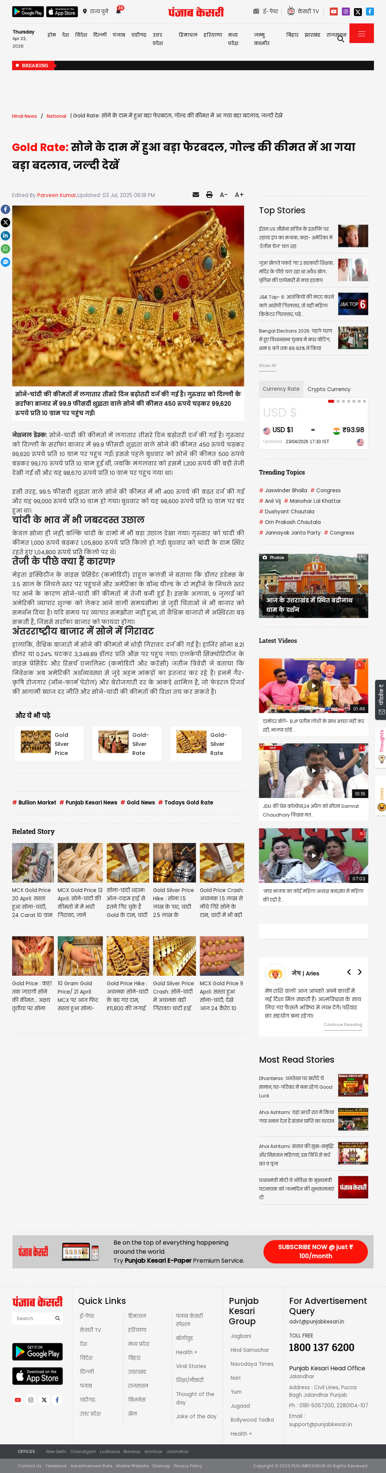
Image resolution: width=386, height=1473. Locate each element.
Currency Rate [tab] (281, 389)
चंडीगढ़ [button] (139, 35)
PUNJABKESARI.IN (308, 1466)
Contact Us (30, 1466)
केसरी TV (90, 1330)
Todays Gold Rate (185, 802)
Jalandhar (177, 1451)
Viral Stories (191, 1366)
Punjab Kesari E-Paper (159, 1260)
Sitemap (161, 1466)
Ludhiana (110, 1451)
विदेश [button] (81, 35)
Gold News (137, 802)
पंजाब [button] (119, 35)
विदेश (86, 1358)
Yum (236, 1392)
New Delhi (56, 1451)
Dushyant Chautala (286, 511)
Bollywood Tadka (252, 1420)
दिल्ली (100, 35)
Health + (187, 1352)
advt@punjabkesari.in (316, 1321)
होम (51, 35)
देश (83, 1344)
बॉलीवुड (184, 1338)
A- (224, 194)
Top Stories (282, 210)
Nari (235, 1378)
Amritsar (153, 1451)
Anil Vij (270, 501)
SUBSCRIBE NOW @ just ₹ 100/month (315, 1251)
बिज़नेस (137, 1400)
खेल (132, 1414)
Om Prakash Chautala (290, 522)
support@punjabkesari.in (320, 1424)
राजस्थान (138, 1386)
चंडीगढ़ (87, 1400)
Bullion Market (34, 802)
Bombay (132, 1451)
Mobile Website (132, 1466)
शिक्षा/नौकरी (190, 1380)
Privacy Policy (188, 1466)
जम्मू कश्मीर (262, 39)
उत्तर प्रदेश (158, 39)
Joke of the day (196, 1416)
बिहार (292, 35)
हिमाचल (137, 1316)
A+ (239, 194)
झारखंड (312, 35)
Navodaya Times (252, 1364)
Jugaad (240, 1406)
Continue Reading (343, 1025)
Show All (267, 365)
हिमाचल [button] (188, 35)
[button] (267, 586)
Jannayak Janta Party (290, 532)
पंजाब (86, 1386)
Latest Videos (278, 640)
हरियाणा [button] (213, 35)
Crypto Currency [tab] (329, 389)
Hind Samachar (250, 1350)
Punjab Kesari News (88, 802)
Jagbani (241, 1336)
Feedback (56, 1466)
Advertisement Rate (91, 1466)
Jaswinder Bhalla (283, 490)
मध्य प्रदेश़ (233, 39)
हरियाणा (137, 1330)
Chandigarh (83, 1451)
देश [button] (65, 35)
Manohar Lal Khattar (312, 501)
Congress (325, 490)
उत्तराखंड (137, 1372)
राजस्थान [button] (336, 35)
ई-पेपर (87, 1316)
